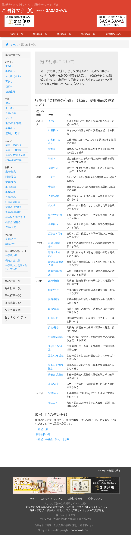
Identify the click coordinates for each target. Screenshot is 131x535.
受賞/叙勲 (10, 181)
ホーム (11, 44)
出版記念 (10, 192)
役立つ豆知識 (13, 310)
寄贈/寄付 (10, 238)
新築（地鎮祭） (13, 144)
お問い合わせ (75, 498)
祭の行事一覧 (88, 33)
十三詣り (10, 108)
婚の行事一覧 (40, 33)
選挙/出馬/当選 (13, 207)
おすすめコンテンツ (15, 318)
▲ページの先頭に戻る (109, 470)
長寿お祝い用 (12, 260)
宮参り (9, 81)
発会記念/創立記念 (15, 217)
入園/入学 (10, 113)
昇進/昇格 (10, 196)
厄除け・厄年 (12, 133)
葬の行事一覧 (64, 33)
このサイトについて (51, 498)
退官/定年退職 (13, 212)
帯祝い (9, 66)
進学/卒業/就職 (13, 123)
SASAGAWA (77, 530)
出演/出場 (10, 186)
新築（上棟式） (13, 150)
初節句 (9, 86)
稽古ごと (10, 243)
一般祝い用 (11, 255)
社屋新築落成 (12, 202)
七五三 (9, 103)
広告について (95, 498)
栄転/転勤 (10, 171)
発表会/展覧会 (13, 222)
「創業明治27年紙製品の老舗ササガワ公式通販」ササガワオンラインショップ (66, 506)
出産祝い (10, 71)
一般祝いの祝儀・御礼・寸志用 (16, 267)
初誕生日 (10, 91)
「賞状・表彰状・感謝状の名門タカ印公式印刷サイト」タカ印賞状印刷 (65, 510)
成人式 (9, 118)
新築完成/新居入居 (15, 155)
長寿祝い (10, 128)
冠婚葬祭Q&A (113, 33)
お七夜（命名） (13, 76)
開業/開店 (10, 176)
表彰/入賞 (10, 227)
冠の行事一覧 (16, 33)
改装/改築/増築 (13, 160)
